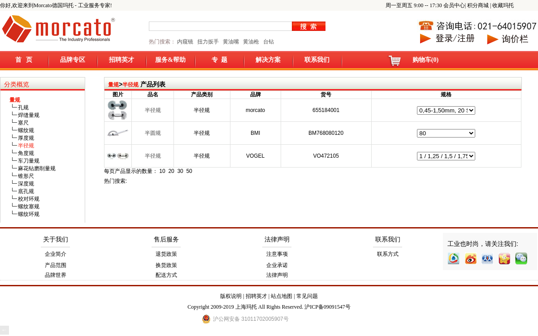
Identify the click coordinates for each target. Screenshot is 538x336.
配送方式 (166, 275)
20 (171, 171)
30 (180, 171)
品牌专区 (72, 59)
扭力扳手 (208, 42)
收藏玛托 (503, 5)
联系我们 (317, 59)
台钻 (268, 42)
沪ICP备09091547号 (327, 307)
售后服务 (166, 239)
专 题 (219, 59)
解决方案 (268, 59)
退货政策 (166, 254)
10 (162, 171)
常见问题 (307, 296)
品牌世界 (55, 275)
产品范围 (55, 265)
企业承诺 (277, 265)
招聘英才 (121, 59)
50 (189, 171)
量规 (113, 85)
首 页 (24, 59)
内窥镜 (185, 42)
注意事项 (277, 254)
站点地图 (281, 296)
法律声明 (277, 239)
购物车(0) (425, 59)
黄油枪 (251, 42)
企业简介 (55, 254)
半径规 (130, 85)
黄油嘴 (231, 42)
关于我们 (55, 239)
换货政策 (166, 265)
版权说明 (231, 296)
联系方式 (388, 254)
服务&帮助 (170, 59)
